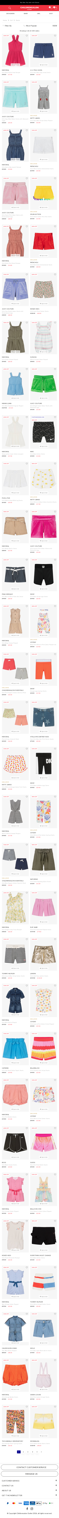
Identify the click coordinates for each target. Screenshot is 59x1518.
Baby (26, 13)
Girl (38, 13)
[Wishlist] (51, 8)
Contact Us (7, 1486)
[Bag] (56, 8)
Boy (51, 13)
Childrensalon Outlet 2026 (27, 1513)
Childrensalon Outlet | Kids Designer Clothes (29, 8)
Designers (10, 13)
